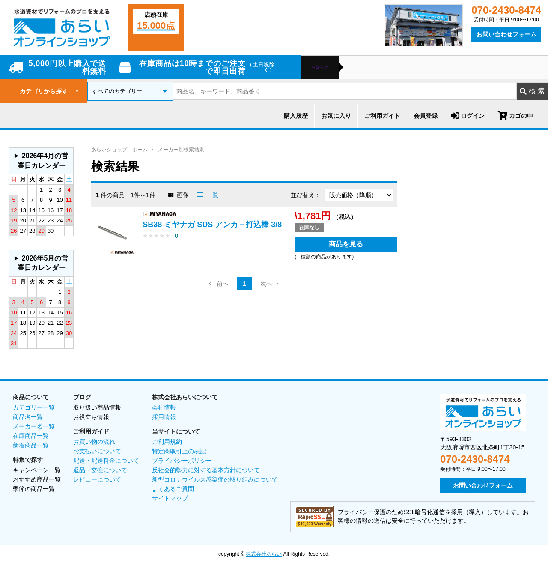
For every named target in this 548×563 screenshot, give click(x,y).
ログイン (468, 115)
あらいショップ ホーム (119, 150)
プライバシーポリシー (182, 460)
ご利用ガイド (382, 115)
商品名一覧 (28, 416)
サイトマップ (170, 498)
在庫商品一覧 (31, 435)
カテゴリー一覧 (34, 407)
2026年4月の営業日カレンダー (43, 160)
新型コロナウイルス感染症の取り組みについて (215, 479)
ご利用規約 (167, 441)
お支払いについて (97, 451)
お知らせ (319, 67)
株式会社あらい (264, 554)
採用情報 (164, 416)
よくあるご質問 (173, 488)
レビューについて (97, 479)
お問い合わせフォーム (506, 34)
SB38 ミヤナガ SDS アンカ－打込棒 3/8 (212, 224)
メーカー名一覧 (34, 426)
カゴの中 (515, 115)
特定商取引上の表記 (179, 451)
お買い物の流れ (94, 441)
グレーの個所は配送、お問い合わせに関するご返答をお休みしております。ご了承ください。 (41, 161)
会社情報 (164, 407)
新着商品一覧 (31, 445)
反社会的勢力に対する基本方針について (206, 470)
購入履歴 (296, 115)
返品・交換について (100, 470)
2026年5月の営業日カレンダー (43, 263)
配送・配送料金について (106, 460)
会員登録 (426, 115)
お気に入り (336, 115)
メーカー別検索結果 (181, 150)
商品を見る (346, 244)
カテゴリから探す (49, 91)
